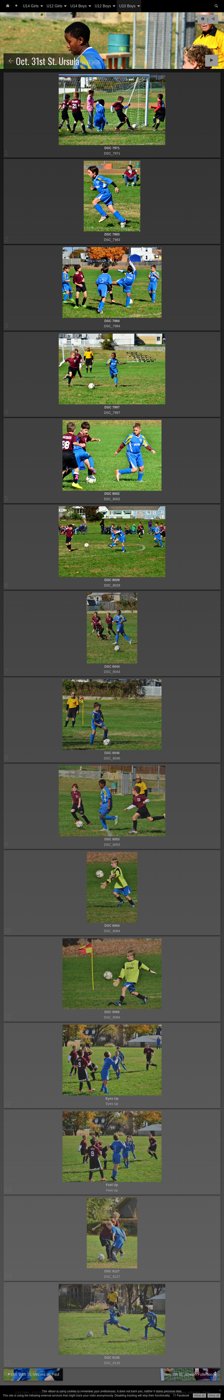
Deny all (214, 1395)
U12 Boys (103, 6)
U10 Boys (127, 6)
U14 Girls (31, 6)
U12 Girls (54, 6)
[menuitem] (8, 6)
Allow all (199, 1395)
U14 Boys (78, 6)
